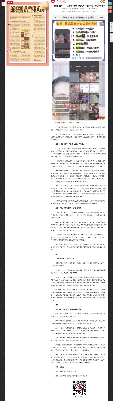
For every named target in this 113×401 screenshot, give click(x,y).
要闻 (3, 3)
